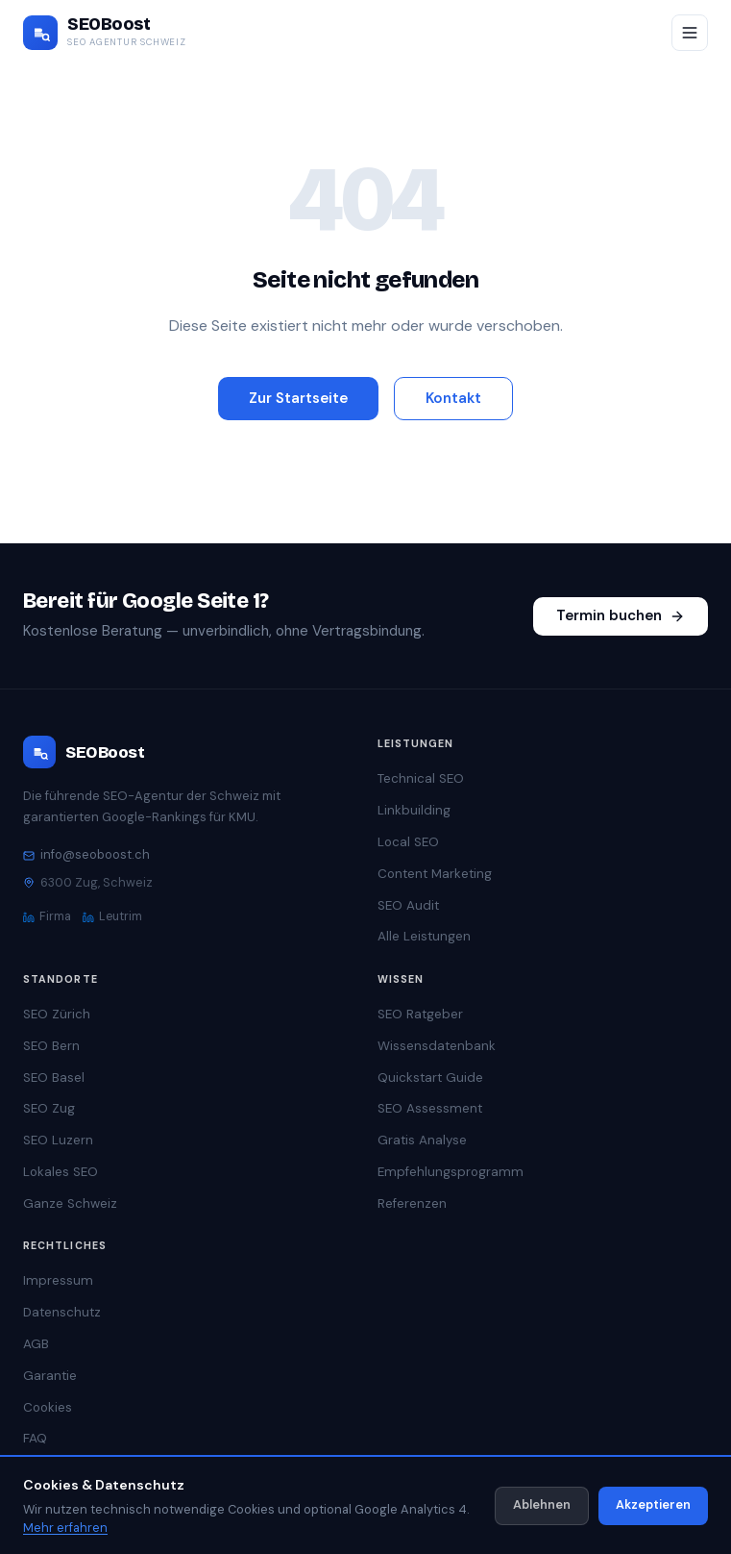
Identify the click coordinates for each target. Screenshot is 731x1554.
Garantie (50, 1375)
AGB (36, 1344)
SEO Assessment (430, 1108)
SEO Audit (408, 905)
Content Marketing (435, 873)
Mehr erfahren (65, 1527)
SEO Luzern (58, 1140)
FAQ (35, 1438)
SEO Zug (49, 1108)
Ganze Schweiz (70, 1203)
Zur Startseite (298, 398)
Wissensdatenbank (437, 1046)
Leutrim (112, 916)
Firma (47, 916)
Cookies (47, 1407)
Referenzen (412, 1203)
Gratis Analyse (422, 1140)
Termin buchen (620, 615)
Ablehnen (542, 1504)
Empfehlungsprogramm (451, 1172)
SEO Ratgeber (420, 1014)
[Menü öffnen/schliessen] (689, 32)
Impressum (58, 1280)
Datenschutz (62, 1312)
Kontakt (453, 398)
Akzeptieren (653, 1504)
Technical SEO (421, 778)
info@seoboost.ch (86, 854)
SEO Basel (54, 1077)
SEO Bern (51, 1046)
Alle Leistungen (424, 936)
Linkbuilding (414, 810)
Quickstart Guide (430, 1077)
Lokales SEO (60, 1172)
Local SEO (408, 842)
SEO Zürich (56, 1014)
